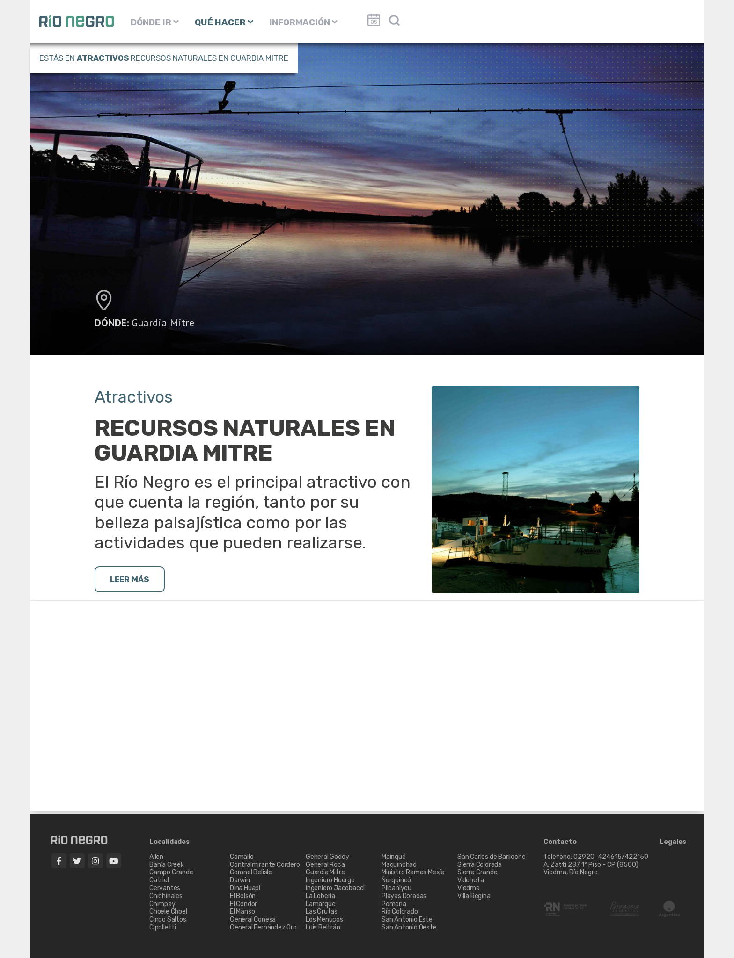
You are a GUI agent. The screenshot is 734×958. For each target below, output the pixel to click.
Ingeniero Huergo (330, 881)
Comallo (242, 857)
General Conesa (253, 920)
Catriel (159, 881)
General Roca (325, 865)
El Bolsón (243, 896)
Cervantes (164, 889)
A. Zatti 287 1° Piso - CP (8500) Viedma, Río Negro (591, 869)
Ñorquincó (396, 881)
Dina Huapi (245, 889)
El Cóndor (243, 904)
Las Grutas (322, 912)
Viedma (468, 889)
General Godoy (327, 857)
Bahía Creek (166, 865)
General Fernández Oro (263, 928)
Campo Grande (171, 873)
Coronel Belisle (251, 873)
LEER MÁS (132, 579)
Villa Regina (474, 896)
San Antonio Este (407, 920)
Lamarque (320, 904)
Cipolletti (162, 928)
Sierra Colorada (479, 865)
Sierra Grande (477, 873)
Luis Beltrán (323, 928)
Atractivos (103, 58)
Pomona (394, 904)
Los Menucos (324, 920)
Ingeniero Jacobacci (335, 889)
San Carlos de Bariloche (491, 857)
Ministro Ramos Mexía (413, 873)
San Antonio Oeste (409, 928)
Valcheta (470, 881)
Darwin (240, 881)
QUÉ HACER (224, 22)
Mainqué (394, 857)
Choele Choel (168, 912)
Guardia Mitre (163, 322)
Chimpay (162, 904)
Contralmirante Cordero (265, 865)
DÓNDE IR (155, 22)
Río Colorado (400, 912)
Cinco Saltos (167, 920)
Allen (156, 857)
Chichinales (166, 896)
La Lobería (320, 896)
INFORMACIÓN (303, 22)
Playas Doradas (404, 896)
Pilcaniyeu (396, 889)
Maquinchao (399, 865)
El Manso (242, 912)
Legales (673, 842)
